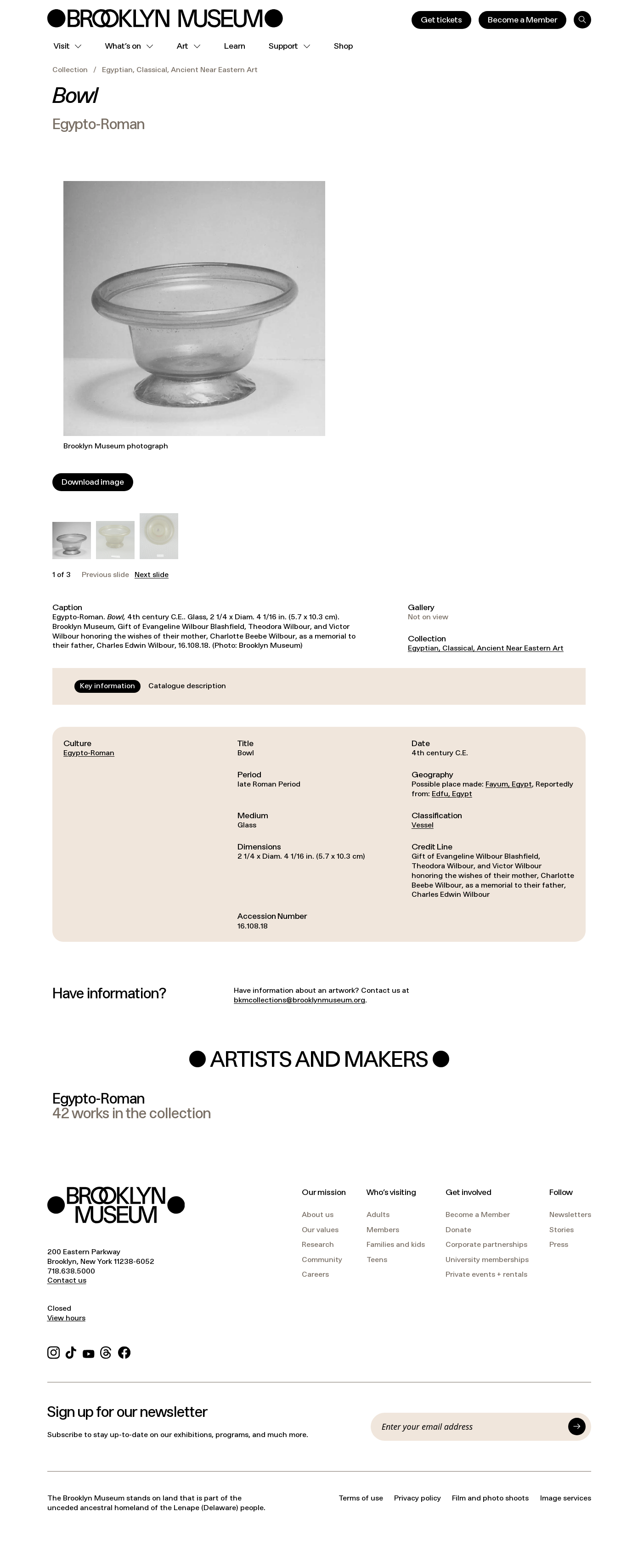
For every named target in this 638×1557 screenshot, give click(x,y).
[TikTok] (71, 1351)
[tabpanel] (318, 834)
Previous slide (105, 574)
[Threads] (106, 1351)
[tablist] (152, 686)
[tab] (107, 686)
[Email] (472, 1426)
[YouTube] (89, 1351)
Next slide (152, 574)
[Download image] (92, 482)
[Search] (582, 19)
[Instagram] (53, 1351)
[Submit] (577, 1426)
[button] (71, 540)
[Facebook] (124, 1351)
